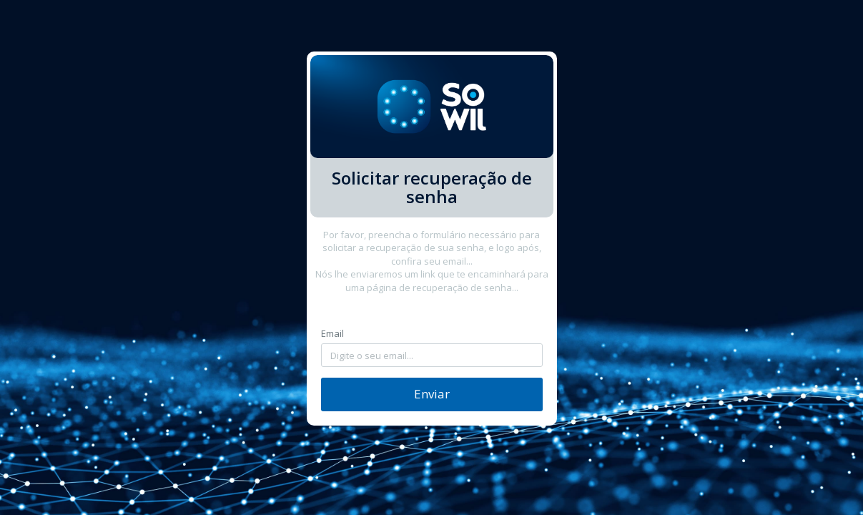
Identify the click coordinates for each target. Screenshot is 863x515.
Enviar (432, 394)
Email (332, 333)
